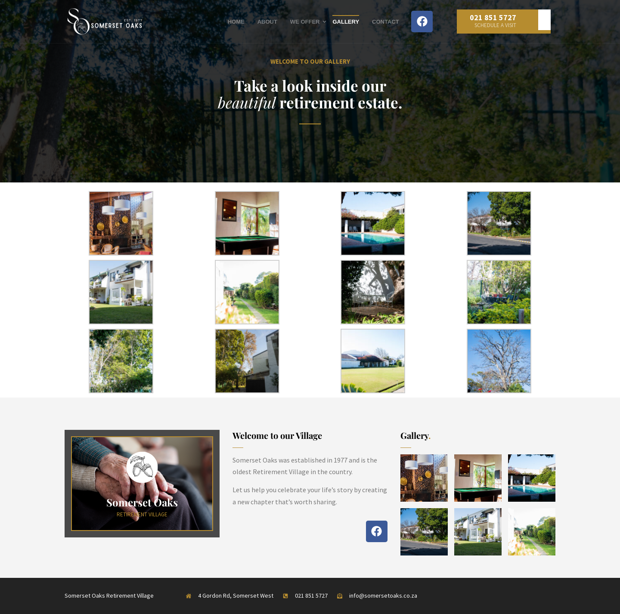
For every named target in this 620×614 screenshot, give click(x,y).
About (267, 22)
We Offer (305, 22)
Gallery (345, 22)
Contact (385, 22)
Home (236, 22)
